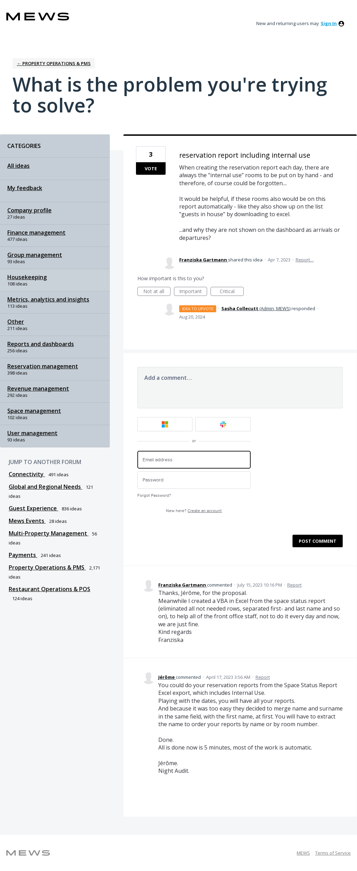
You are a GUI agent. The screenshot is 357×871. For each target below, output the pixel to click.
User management (32, 433)
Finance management (36, 232)
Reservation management (42, 366)
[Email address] (194, 460)
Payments (23, 555)
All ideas (18, 166)
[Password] (194, 480)
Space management (34, 411)
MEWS (303, 853)
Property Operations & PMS (47, 567)
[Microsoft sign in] (165, 424)
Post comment (317, 541)
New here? (194, 510)
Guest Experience (33, 508)
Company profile (29, 210)
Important (193, 292)
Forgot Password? (154, 495)
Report (294, 585)
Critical (232, 292)
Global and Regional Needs (45, 487)
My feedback (24, 188)
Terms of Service (333, 853)
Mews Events (27, 521)
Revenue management (38, 388)
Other (15, 321)
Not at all (156, 292)
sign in (329, 23)
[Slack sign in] (223, 424)
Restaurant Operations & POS (49, 589)
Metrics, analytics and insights (48, 299)
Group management (34, 255)
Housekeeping (27, 277)
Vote (151, 168)
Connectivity (27, 474)
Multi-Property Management (49, 533)
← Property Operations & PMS (54, 63)
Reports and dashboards (40, 344)
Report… (305, 260)
